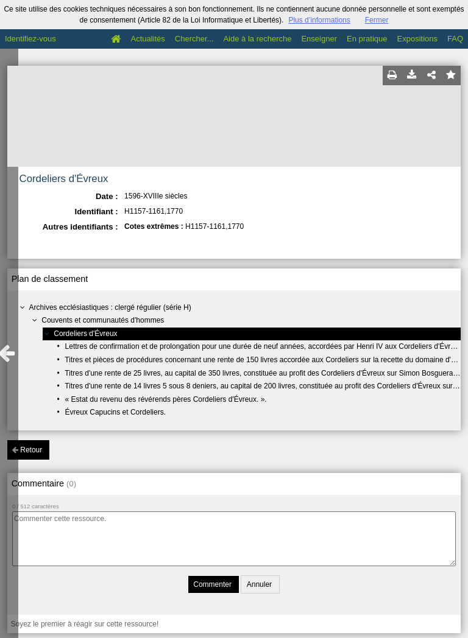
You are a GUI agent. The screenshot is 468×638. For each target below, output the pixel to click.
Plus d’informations (319, 20)
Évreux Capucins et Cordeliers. (115, 412)
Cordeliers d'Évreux (85, 333)
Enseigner (319, 38)
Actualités (147, 38)
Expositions (417, 38)
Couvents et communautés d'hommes (102, 320)
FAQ (455, 38)
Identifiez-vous (30, 38)
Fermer (377, 20)
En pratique (367, 38)
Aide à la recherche (257, 38)
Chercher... (194, 38)
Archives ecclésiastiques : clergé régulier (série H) (110, 307)
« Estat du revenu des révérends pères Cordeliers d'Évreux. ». (166, 399)
